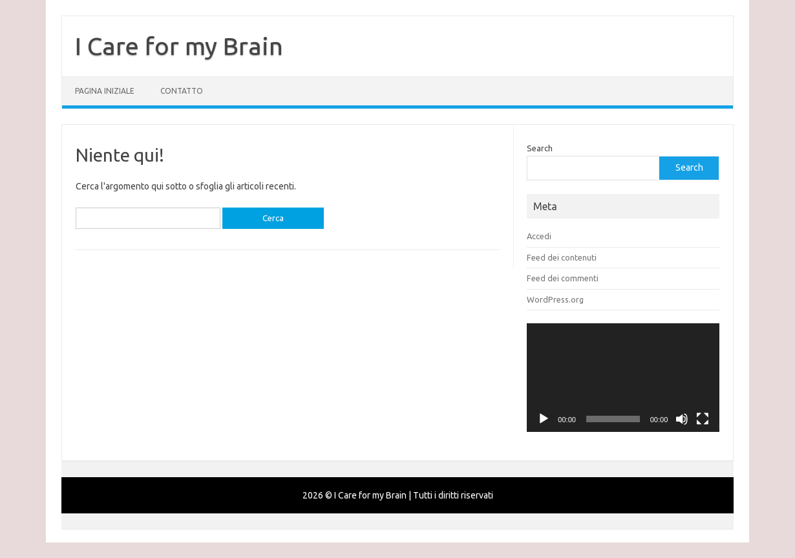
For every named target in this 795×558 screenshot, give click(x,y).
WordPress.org (555, 299)
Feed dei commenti (563, 278)
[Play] (543, 419)
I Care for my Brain (179, 45)
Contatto (181, 91)
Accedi (539, 236)
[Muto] (681, 419)
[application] (623, 377)
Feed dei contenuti (562, 257)
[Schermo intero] (702, 419)
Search (540, 148)
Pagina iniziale (104, 91)
